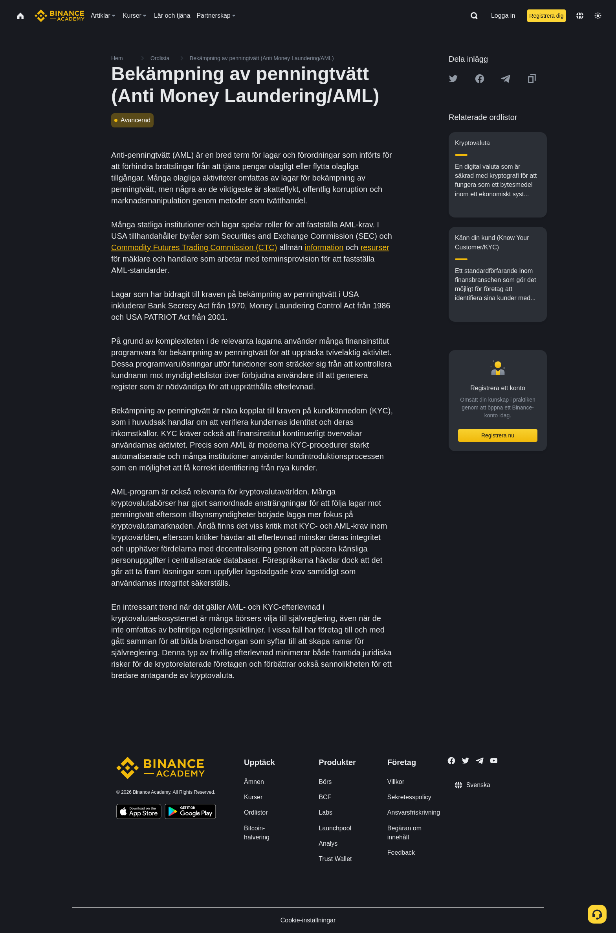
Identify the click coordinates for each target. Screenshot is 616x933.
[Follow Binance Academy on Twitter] (465, 761)
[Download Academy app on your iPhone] (138, 812)
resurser (375, 247)
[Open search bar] (472, 16)
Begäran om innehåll (404, 833)
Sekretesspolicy (409, 797)
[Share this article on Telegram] (505, 78)
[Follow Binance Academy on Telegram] (480, 760)
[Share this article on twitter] (453, 78)
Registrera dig (546, 16)
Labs (325, 812)
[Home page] (59, 15)
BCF (325, 797)
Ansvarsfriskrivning (413, 812)
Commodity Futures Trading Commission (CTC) (194, 247)
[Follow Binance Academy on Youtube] (494, 760)
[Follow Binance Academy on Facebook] (451, 761)
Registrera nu (497, 435)
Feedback (401, 852)
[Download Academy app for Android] (190, 812)
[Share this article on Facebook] (479, 78)
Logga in (503, 15)
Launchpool (335, 828)
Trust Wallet (335, 859)
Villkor (395, 781)
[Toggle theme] (598, 16)
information (323, 247)
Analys (328, 843)
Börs (325, 781)
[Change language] (579, 16)
